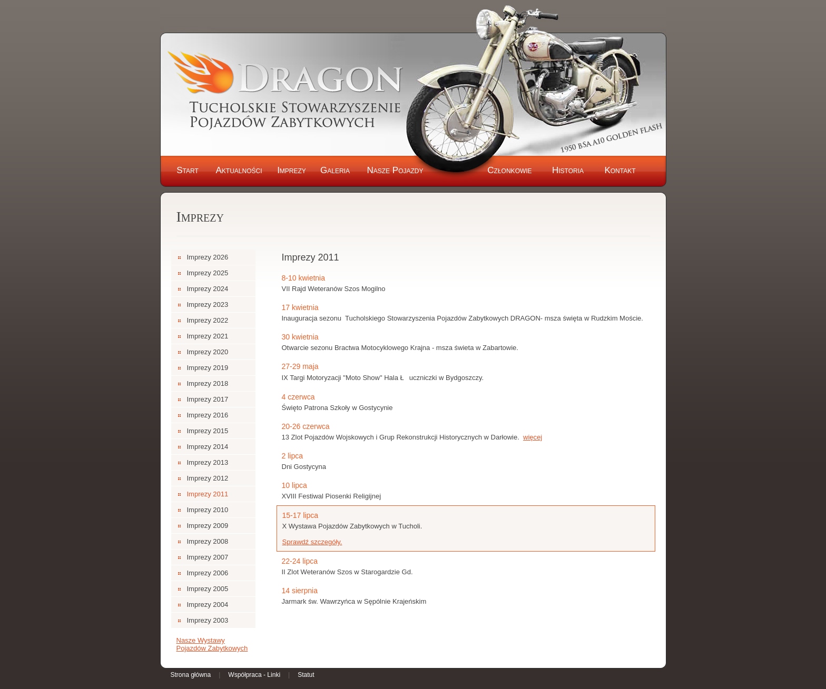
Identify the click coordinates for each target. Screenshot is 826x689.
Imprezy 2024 (208, 289)
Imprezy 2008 (208, 541)
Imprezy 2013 (208, 462)
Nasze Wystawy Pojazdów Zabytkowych (212, 644)
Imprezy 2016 (208, 415)
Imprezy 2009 (208, 526)
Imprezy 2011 (208, 494)
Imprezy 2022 (208, 320)
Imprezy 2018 (208, 383)
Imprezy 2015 (208, 431)
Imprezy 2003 (208, 620)
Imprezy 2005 (208, 589)
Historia (568, 170)
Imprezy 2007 (208, 557)
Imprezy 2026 (208, 257)
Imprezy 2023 (208, 304)
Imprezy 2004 (208, 604)
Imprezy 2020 (208, 352)
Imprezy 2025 (208, 273)
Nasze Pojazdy (395, 170)
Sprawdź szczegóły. (312, 542)
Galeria (335, 170)
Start (187, 170)
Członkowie (509, 170)
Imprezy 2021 (208, 336)
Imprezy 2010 (208, 510)
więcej (532, 437)
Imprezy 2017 (208, 399)
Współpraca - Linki (254, 674)
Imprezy (291, 170)
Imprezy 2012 (208, 478)
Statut (306, 674)
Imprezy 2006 (208, 573)
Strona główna (191, 674)
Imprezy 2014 (208, 447)
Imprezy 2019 (208, 368)
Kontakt (619, 170)
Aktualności (238, 170)
